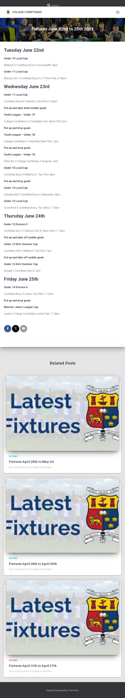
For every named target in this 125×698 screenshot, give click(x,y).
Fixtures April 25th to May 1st (31, 462)
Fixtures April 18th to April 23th (33, 564)
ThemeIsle (73, 690)
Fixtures (13, 456)
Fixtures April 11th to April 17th (33, 666)
